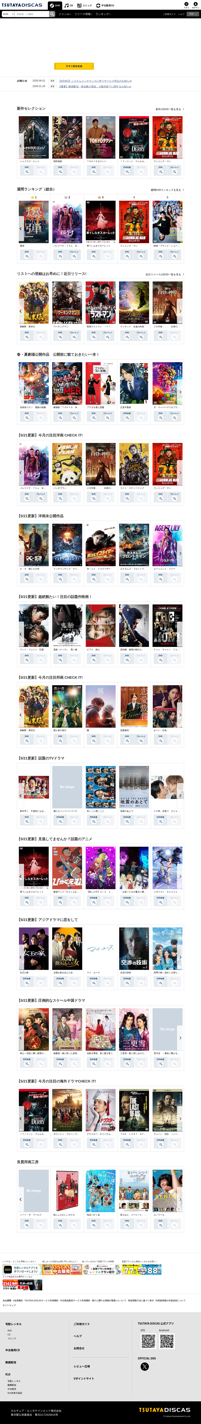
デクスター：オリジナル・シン (102, 1134)
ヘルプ (181, 14)
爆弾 (22, 246)
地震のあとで (126, 811)
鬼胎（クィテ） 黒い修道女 (67, 649)
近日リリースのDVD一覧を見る (164, 274)
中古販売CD (107, 5)
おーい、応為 (160, 730)
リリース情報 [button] (82, 14)
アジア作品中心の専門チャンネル (17, 1277)
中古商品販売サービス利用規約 (75, 1300)
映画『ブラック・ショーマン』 (169, 246)
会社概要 (7, 1300)
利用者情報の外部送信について (171, 1300)
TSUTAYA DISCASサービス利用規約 (41, 1300)
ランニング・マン (162, 161)
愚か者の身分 (59, 730)
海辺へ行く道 (93, 1215)
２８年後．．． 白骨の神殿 (168, 326)
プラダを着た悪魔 (95, 407)
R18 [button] (191, 14)
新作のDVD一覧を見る (169, 109)
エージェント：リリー (164, 569)
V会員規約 (18, 1300)
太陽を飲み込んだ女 (63, 972)
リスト (186, 8)
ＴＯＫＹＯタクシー (96, 161)
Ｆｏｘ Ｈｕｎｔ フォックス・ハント (173, 649)
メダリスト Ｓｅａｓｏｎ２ (168, 892)
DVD (57, 5)
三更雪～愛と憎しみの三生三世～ (136, 1053)
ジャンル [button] (64, 14)
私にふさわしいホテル (64, 1215)
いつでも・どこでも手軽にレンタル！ (19, 1261)
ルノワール (159, 1215)
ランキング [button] (102, 14)
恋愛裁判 (124, 730)
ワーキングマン (60, 326)
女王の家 (24, 972)
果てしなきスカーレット (99, 246)
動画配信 (10, 1362)
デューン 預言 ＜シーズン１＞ (170, 1134)
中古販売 (12, 1388)
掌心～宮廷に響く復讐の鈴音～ (35, 1053)
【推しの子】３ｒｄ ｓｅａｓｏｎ (104, 892)
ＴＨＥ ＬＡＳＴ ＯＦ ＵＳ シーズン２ (141, 1134)
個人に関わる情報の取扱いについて (109, 1300)
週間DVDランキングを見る (166, 189)
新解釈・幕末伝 (27, 326)
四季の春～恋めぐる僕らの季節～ (170, 972)
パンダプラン (59, 488)
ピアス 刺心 (93, 649)
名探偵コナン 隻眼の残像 (33, 407)
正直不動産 (125, 407)
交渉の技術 (125, 972)
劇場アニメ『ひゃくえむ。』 (67, 892)
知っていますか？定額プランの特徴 (98, 1261)
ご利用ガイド (169, 14)
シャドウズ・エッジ (29, 161)
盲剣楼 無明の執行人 (131, 649)
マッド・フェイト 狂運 (32, 649)
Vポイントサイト (84, 1378)
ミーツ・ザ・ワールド (31, 1215)
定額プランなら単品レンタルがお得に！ (139, 1261)
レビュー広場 (82, 1366)
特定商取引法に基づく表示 (141, 1300)
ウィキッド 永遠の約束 (132, 326)
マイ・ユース (93, 972)
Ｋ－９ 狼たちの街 (29, 569)
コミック (87, 5)
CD (71, 5)
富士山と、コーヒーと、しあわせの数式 (139, 1215)
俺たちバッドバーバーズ (65, 811)
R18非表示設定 (15, 1392)
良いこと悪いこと (95, 811)
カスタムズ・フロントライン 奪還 (137, 569)
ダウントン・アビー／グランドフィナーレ (73, 1134)
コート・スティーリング (132, 488)
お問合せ (79, 1348)
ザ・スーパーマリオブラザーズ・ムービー (174, 407)
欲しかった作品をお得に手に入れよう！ (60, 1261)
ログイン (195, 8)
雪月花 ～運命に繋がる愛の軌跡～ (171, 1053)
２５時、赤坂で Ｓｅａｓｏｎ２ (170, 811)
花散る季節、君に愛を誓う (100, 1053)
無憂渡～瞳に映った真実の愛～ (68, 1053)
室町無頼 (57, 161)
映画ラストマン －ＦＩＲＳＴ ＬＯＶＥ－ (108, 326)
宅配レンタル (14, 1380)
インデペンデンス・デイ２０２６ (69, 569)
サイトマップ (9, 1305)
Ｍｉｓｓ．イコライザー (99, 569)
